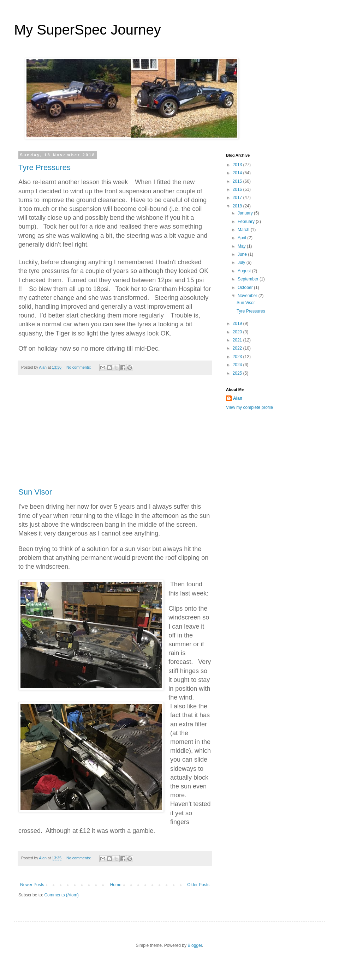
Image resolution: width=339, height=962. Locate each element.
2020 (238, 331)
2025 (238, 373)
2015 (238, 181)
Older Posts (198, 884)
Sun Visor (35, 492)
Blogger (195, 945)
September (249, 279)
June (243, 254)
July (242, 262)
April (242, 237)
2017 (238, 197)
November (248, 295)
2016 (238, 189)
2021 (238, 340)
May (242, 246)
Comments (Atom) (61, 895)
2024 (238, 364)
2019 (238, 323)
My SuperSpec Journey (87, 29)
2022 (238, 348)
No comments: (79, 367)
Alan (237, 398)
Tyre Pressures (44, 167)
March (244, 229)
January (246, 213)
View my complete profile (249, 407)
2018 (238, 206)
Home (115, 884)
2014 (238, 172)
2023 (238, 356)
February (247, 221)
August (245, 270)
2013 (238, 164)
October (246, 287)
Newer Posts (32, 884)
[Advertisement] (115, 435)
